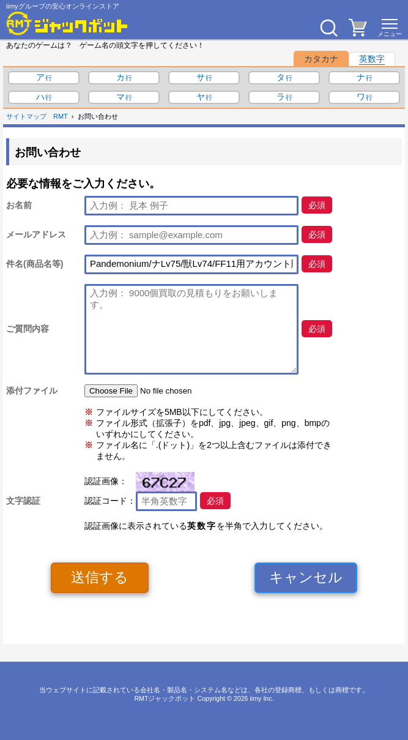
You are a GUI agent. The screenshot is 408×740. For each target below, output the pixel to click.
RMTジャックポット (164, 698)
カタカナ (321, 59)
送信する (99, 577)
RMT (60, 116)
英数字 (372, 59)
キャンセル (306, 577)
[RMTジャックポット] (67, 23)
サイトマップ (26, 116)
